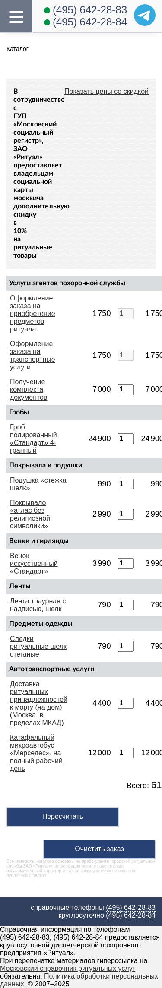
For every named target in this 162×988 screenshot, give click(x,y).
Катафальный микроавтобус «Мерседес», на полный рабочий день (36, 753)
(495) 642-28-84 (90, 22)
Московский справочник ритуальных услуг (67, 968)
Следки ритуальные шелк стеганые (38, 646)
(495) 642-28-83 (90, 10)
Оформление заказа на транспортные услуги (32, 355)
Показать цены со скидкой (106, 91)
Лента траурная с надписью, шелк (38, 604)
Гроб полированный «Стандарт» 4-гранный (33, 438)
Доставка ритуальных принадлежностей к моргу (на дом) (38, 695)
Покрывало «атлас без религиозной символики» (30, 514)
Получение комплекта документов (29, 389)
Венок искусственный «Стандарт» (34, 563)
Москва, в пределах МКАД (35, 718)
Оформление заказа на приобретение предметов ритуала (32, 313)
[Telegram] (145, 15)
